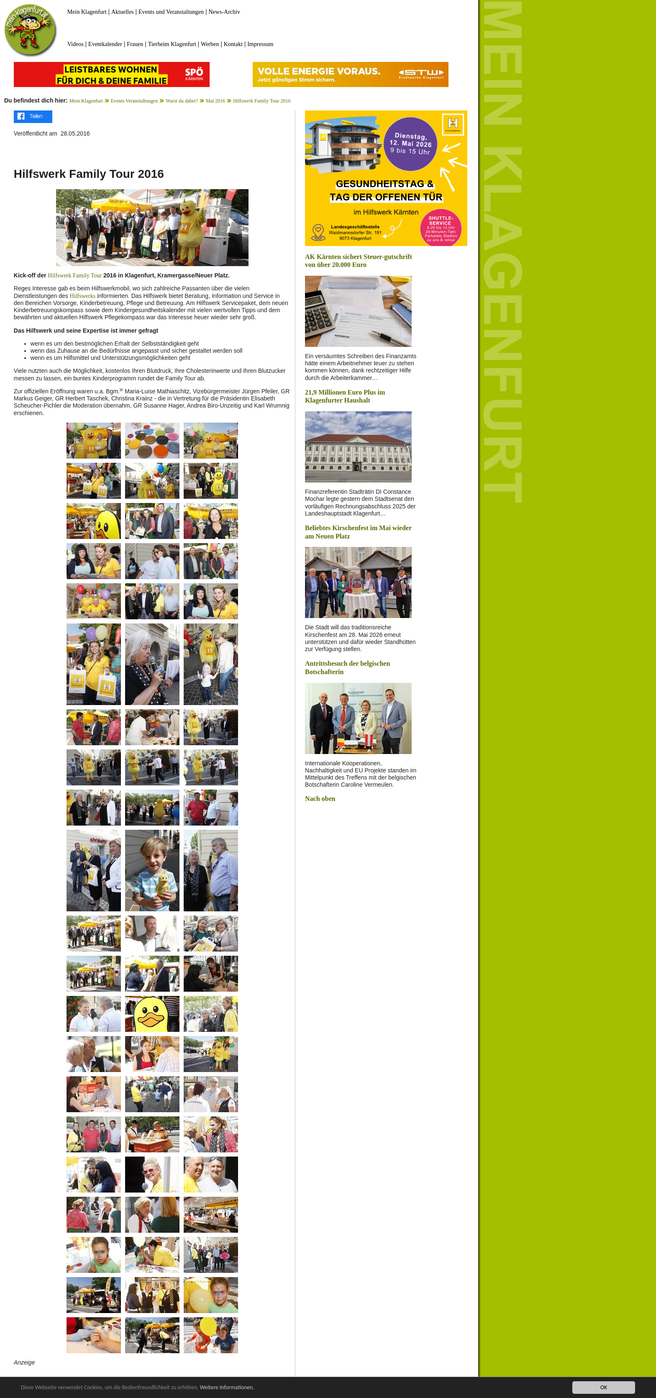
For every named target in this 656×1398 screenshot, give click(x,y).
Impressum (260, 44)
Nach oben (320, 798)
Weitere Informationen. (227, 1387)
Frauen (135, 44)
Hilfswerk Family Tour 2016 (261, 101)
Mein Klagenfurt (87, 12)
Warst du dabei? (182, 101)
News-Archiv (224, 12)
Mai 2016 (215, 101)
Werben (210, 44)
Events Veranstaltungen (134, 101)
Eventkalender (105, 44)
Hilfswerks (82, 296)
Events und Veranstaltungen (171, 12)
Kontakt (233, 44)
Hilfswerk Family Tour (75, 275)
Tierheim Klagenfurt (172, 44)
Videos (75, 44)
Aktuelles (122, 12)
